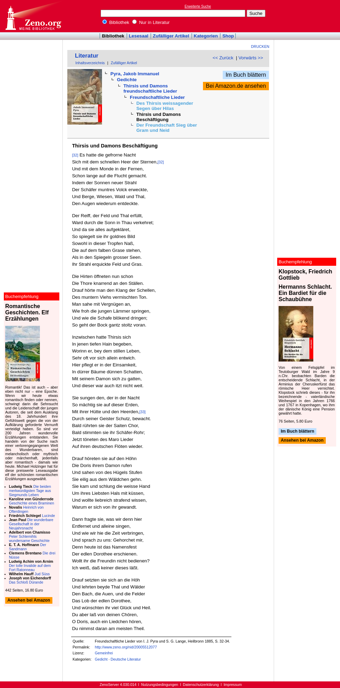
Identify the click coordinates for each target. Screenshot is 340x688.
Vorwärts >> (250, 57)
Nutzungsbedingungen (159, 684)
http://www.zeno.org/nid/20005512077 (126, 647)
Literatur (87, 55)
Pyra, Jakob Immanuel (134, 73)
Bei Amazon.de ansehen (236, 86)
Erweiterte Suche (198, 6)
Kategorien (206, 36)
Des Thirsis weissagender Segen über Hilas (164, 106)
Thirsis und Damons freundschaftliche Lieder (150, 88)
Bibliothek (115, 22)
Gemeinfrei (104, 653)
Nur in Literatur (151, 22)
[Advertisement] (31, 60)
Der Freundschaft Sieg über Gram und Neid (166, 127)
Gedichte (127, 79)
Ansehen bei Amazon (302, 440)
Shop (228, 36)
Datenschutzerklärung (201, 684)
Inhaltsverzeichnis (90, 63)
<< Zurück (223, 57)
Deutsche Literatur (126, 659)
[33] (142, 412)
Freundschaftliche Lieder (157, 97)
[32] (75, 155)
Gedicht (101, 659)
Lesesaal (138, 36)
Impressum (232, 684)
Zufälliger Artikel (171, 36)
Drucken (260, 46)
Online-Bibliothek (33, 16)
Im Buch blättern (246, 75)
